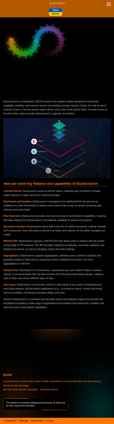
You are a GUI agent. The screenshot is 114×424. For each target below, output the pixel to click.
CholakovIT (10, 421)
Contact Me (36, 421)
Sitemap (23, 421)
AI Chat (49, 421)
